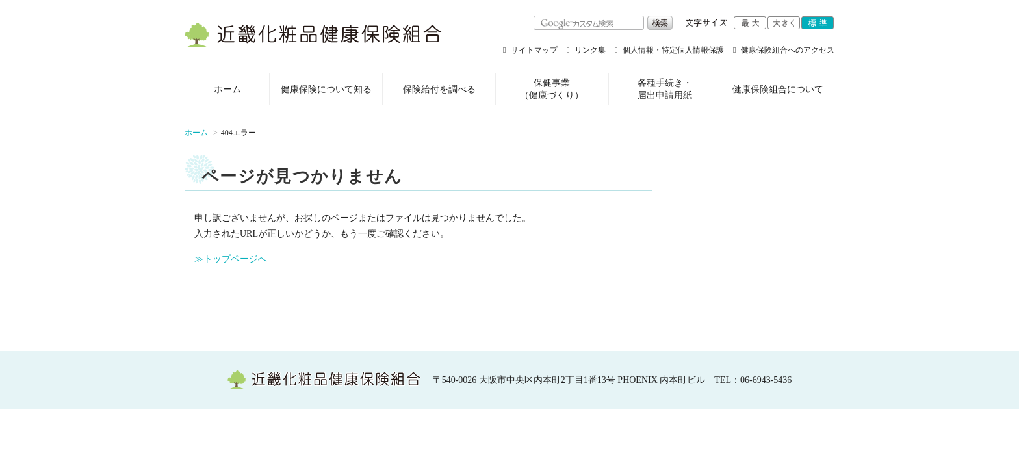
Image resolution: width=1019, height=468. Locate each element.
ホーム (227, 89)
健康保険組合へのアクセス (787, 50)
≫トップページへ (230, 259)
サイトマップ (534, 50)
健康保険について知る (326, 89)
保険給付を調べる (439, 89)
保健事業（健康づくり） (552, 89)
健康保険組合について (777, 89)
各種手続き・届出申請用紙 (665, 89)
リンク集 (590, 50)
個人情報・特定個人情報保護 (673, 50)
